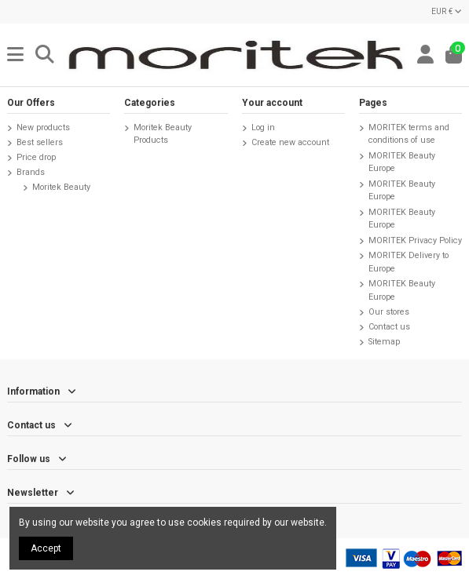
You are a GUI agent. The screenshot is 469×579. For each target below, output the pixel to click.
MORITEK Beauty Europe (401, 162)
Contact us (389, 327)
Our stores (388, 312)
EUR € (446, 11)
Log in (263, 127)
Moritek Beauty (61, 187)
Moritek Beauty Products (163, 134)
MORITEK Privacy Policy (415, 240)
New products (43, 127)
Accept (46, 548)
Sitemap (384, 342)
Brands (30, 172)
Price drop (36, 157)
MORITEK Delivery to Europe (408, 262)
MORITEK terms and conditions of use (408, 134)
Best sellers (39, 142)
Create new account (290, 142)
